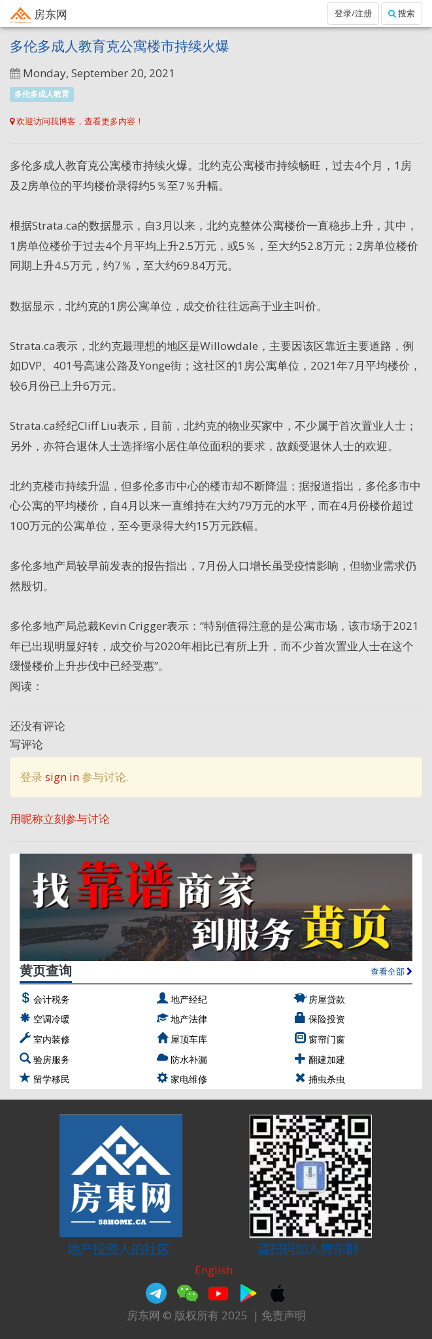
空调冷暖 (51, 1019)
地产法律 (189, 1019)
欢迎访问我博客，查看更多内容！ (77, 121)
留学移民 (51, 1079)
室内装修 (51, 1039)
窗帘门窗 (326, 1039)
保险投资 (326, 1019)
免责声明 (283, 1315)
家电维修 (189, 1079)
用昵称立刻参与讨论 (60, 818)
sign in (62, 776)
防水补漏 (189, 1059)
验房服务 (51, 1059)
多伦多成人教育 (41, 93)
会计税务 (51, 999)
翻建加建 (326, 1059)
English (214, 1270)
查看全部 (391, 971)
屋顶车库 (189, 1039)
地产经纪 (189, 999)
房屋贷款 (326, 999)
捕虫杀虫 (326, 1079)
